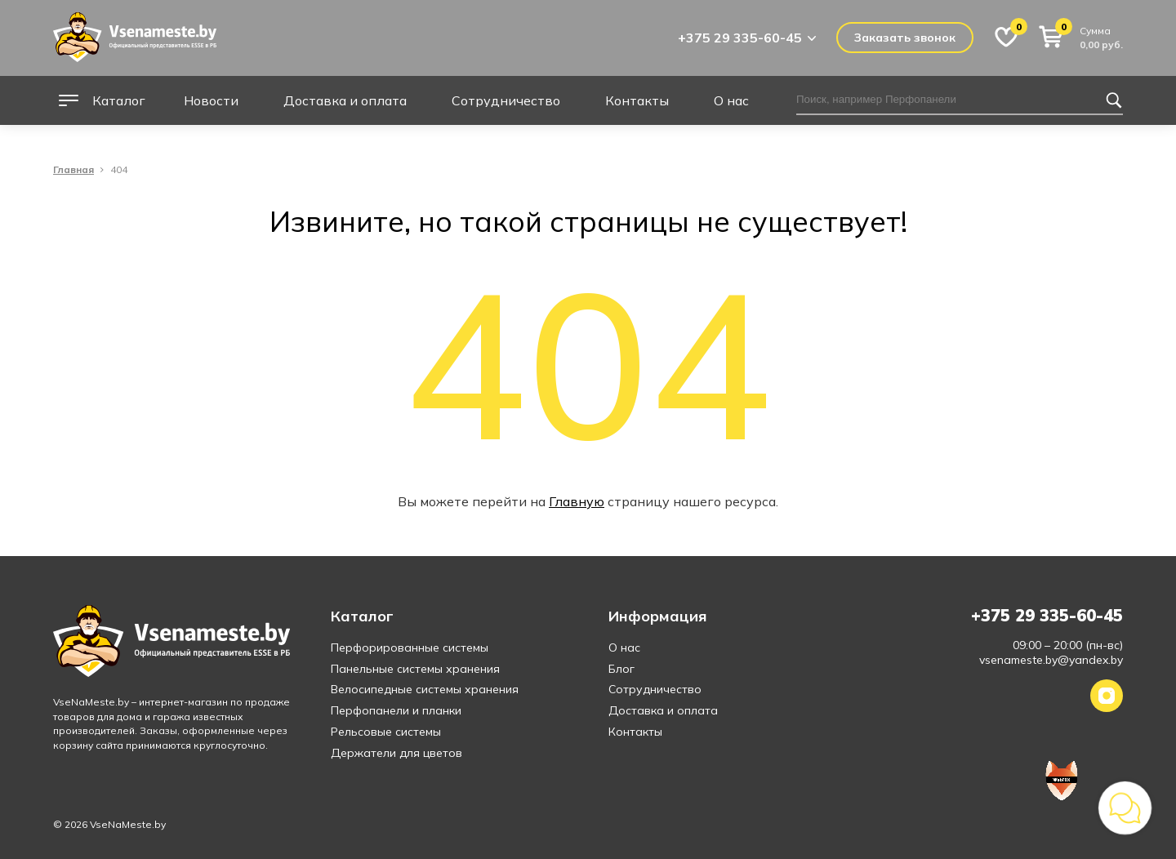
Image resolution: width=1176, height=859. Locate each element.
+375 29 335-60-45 (740, 37)
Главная (73, 170)
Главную (576, 501)
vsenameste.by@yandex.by (1051, 659)
